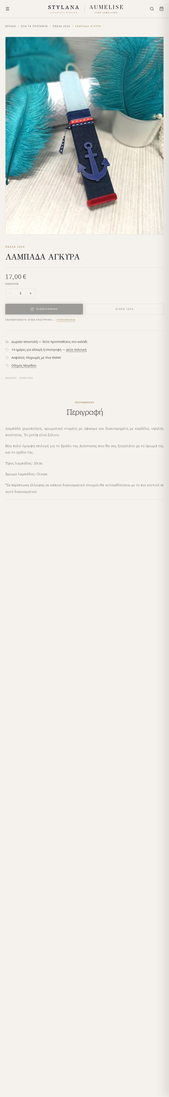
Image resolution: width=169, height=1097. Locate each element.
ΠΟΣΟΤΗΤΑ (12, 283)
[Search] (152, 9)
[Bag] (161, 9)
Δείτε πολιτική (76, 349)
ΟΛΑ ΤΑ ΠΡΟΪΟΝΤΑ (34, 26)
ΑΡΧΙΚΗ (10, 26)
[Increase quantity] (30, 293)
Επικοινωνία (66, 319)
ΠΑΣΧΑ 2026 (61, 26)
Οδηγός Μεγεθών (23, 365)
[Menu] (7, 9)
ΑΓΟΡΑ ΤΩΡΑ (125, 309)
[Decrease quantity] (10, 293)
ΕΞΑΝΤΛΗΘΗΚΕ (44, 309)
